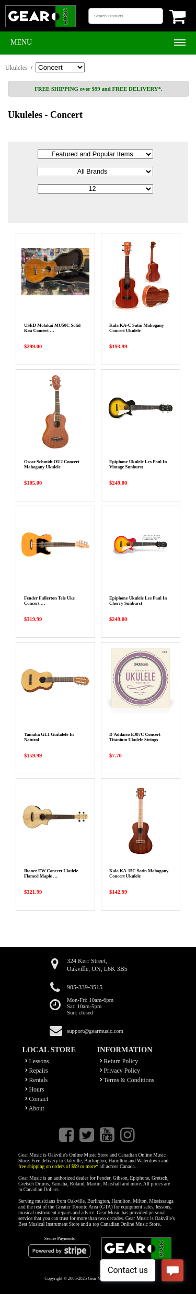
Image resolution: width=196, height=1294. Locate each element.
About (34, 1108)
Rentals (36, 1080)
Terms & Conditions (127, 1080)
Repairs (36, 1070)
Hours (34, 1089)
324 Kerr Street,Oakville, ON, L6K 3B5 (97, 964)
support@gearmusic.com (95, 1031)
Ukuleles (16, 67)
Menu (21, 42)
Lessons (37, 1061)
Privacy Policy (120, 1070)
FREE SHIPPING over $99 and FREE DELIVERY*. (98, 88)
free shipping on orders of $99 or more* (58, 1166)
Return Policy (119, 1061)
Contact (37, 1099)
